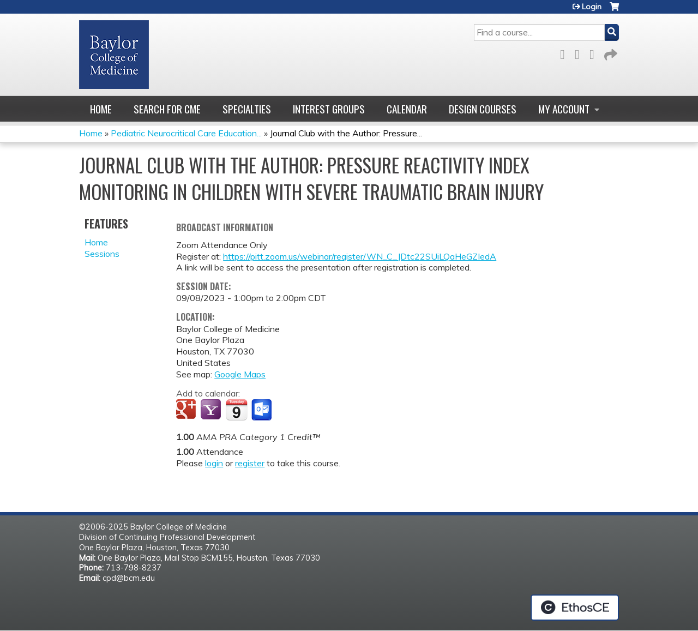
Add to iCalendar (236, 409)
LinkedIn (594, 52)
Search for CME (167, 109)
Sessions (102, 253)
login (214, 463)
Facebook (565, 52)
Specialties (246, 109)
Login (591, 6)
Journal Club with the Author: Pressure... (346, 133)
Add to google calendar (187, 410)
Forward (609, 52)
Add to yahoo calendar (212, 410)
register (249, 463)
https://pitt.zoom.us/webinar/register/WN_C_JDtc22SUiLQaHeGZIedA (359, 256)
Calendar (407, 109)
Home (101, 109)
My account (563, 109)
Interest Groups (329, 109)
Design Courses (482, 109)
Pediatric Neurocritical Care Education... (186, 133)
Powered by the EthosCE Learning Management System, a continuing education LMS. (575, 607)
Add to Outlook (262, 410)
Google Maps (240, 374)
